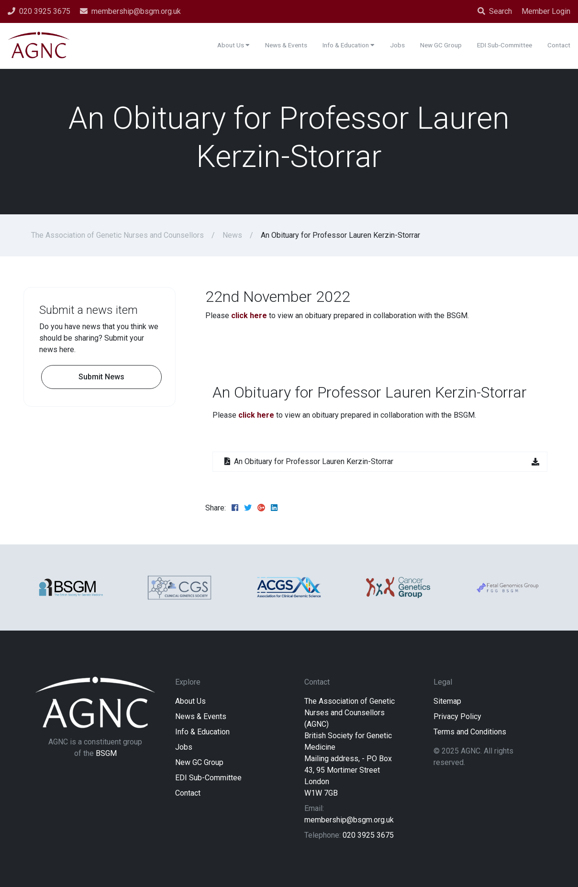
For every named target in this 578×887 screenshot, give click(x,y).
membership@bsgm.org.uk (349, 819)
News (232, 235)
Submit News (101, 376)
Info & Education (202, 731)
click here (249, 315)
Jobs (183, 747)
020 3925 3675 (368, 835)
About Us (190, 701)
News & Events (200, 716)
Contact (187, 793)
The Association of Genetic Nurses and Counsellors (117, 235)
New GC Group (199, 762)
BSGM (106, 753)
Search (495, 11)
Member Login (546, 11)
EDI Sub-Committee (208, 777)
